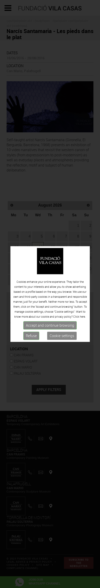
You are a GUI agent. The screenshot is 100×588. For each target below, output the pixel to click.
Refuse (31, 335)
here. (83, 317)
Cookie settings (62, 335)
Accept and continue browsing (50, 325)
